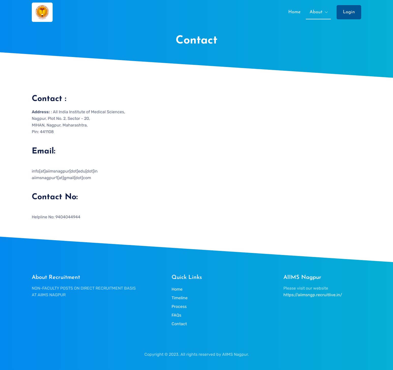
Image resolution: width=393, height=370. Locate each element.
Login (349, 12)
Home (294, 12)
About (316, 12)
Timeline (180, 297)
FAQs (176, 315)
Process (179, 306)
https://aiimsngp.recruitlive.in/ (312, 294)
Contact (179, 323)
